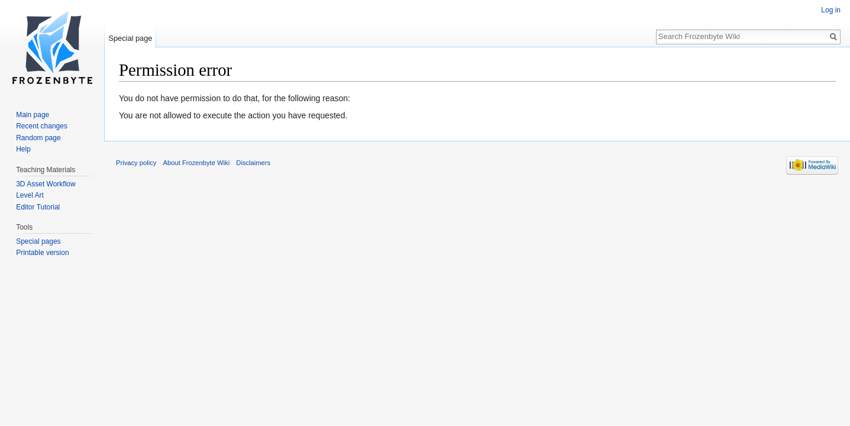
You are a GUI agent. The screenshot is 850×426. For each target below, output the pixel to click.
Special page (130, 38)
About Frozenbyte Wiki (196, 162)
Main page (32, 115)
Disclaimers (253, 162)
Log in (831, 10)
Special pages (38, 241)
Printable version (42, 252)
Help (23, 149)
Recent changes (41, 126)
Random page (38, 138)
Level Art (30, 195)
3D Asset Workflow (45, 184)
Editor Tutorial (38, 207)
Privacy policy (136, 162)
